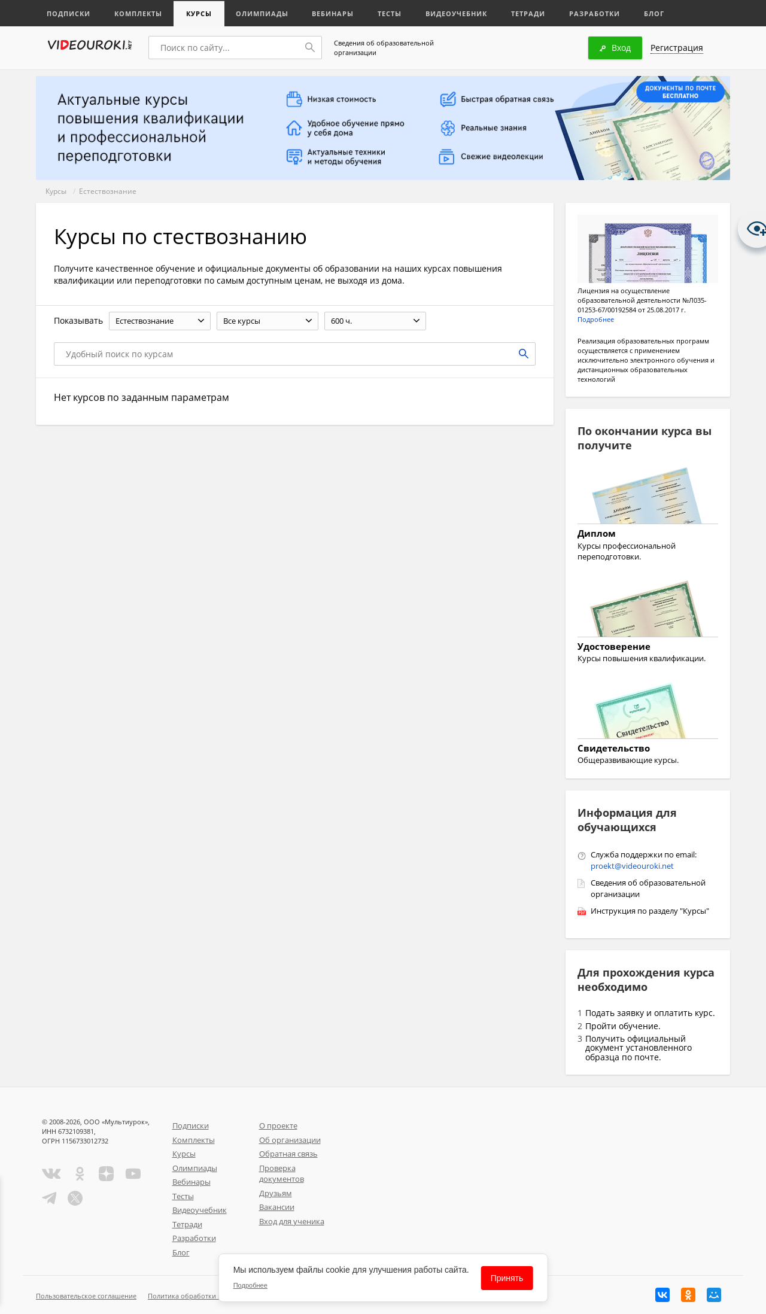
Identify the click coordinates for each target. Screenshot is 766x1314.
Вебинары (333, 13)
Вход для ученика (291, 1221)
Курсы (199, 13)
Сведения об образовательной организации (384, 47)
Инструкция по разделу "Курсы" (650, 910)
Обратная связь (288, 1153)
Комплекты (138, 13)
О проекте (278, 1125)
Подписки (68, 13)
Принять (507, 1278)
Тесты (390, 13)
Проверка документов (281, 1174)
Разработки (595, 13)
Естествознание (107, 191)
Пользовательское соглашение (86, 1295)
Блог (655, 13)
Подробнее (595, 319)
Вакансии (276, 1207)
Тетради (529, 13)
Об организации (290, 1139)
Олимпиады (262, 13)
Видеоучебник (457, 13)
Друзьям (275, 1193)
